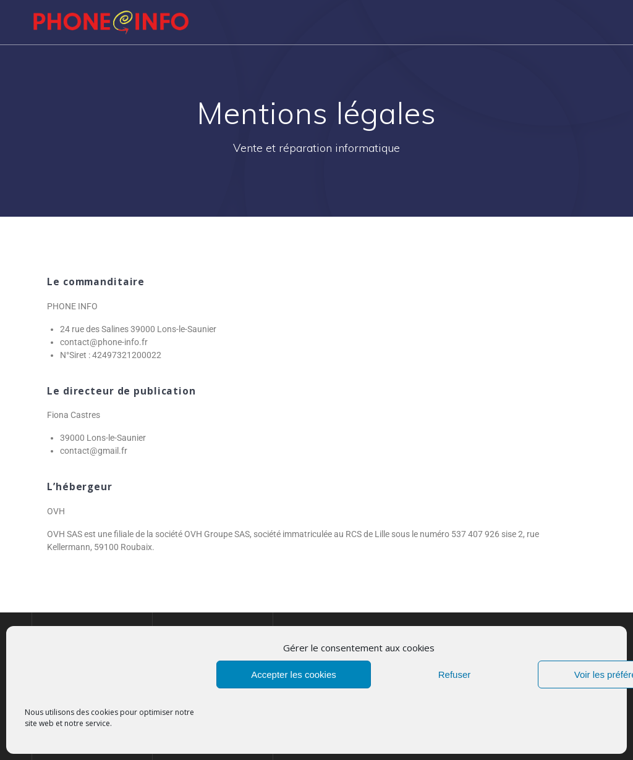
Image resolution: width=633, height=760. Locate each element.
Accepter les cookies (293, 674)
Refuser (454, 674)
